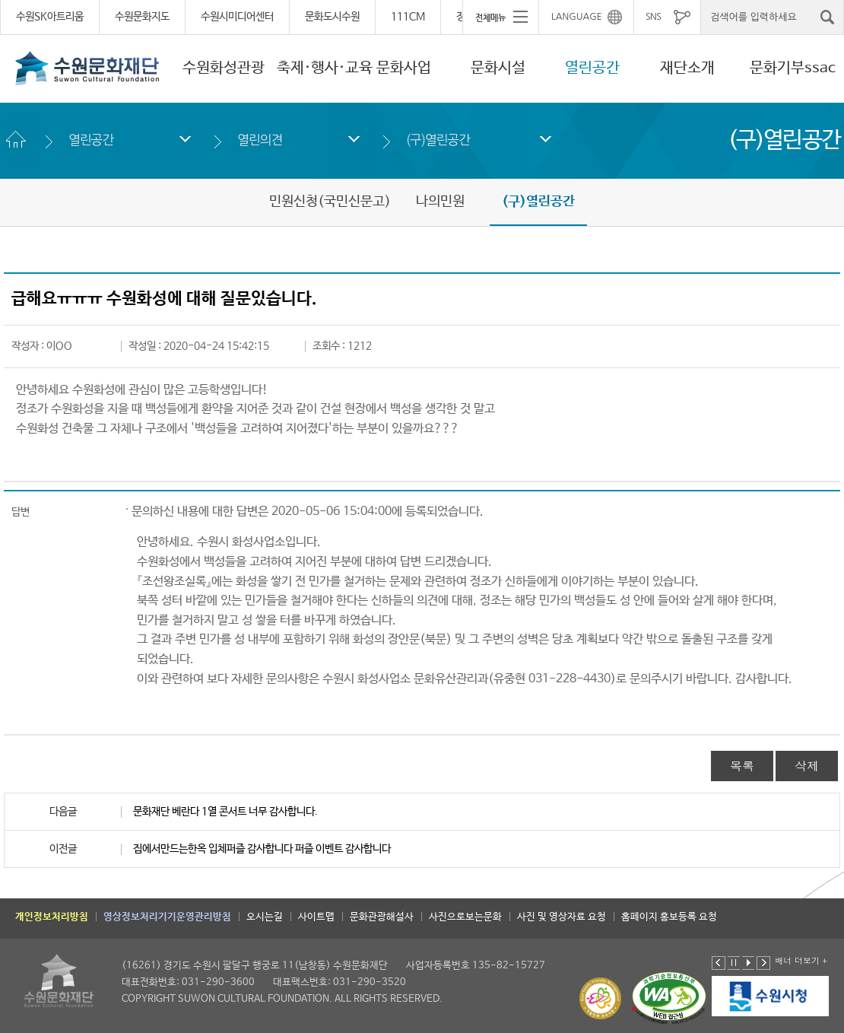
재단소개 (687, 68)
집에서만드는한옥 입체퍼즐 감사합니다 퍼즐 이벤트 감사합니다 (262, 849)
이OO (59, 346)
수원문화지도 (142, 17)
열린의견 (259, 139)
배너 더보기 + (801, 960)
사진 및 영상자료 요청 (561, 917)
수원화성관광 (223, 68)
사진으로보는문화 (465, 917)
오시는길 (264, 917)
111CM (408, 17)
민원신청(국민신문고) (330, 201)
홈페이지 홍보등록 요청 (669, 917)
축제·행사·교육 (325, 68)
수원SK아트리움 (50, 17)
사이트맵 (316, 917)
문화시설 (498, 68)
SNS (653, 16)
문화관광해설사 (382, 917)
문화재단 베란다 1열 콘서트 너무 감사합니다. (225, 812)
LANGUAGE (576, 16)
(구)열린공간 (438, 139)
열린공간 (592, 68)
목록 (742, 765)
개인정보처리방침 (51, 917)
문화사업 (403, 68)
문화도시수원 (332, 17)
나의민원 (440, 201)
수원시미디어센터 (237, 17)
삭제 (807, 765)
